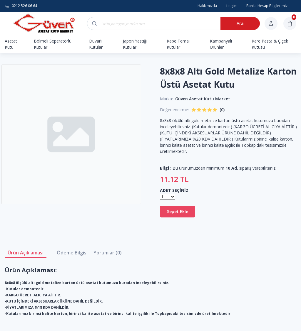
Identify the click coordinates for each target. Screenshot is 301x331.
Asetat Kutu (11, 44)
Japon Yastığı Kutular (135, 44)
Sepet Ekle (177, 211)
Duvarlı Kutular (96, 44)
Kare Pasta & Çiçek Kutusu (270, 44)
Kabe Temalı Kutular (178, 44)
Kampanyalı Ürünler (221, 44)
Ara (240, 23)
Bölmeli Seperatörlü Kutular (52, 44)
